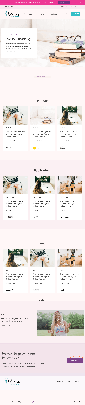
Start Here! (62, 2)
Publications (10, 246)
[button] (60, 357)
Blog (66, 13)
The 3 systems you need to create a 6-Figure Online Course (16, 166)
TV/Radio (9, 159)
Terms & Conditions (73, 381)
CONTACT (76, 14)
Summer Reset (31, 13)
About (23, 13)
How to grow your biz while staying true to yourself (14, 354)
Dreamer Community (54, 13)
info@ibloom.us (76, 6)
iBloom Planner (42, 13)
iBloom (15, 402)
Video (3, 349)
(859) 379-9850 (64, 7)
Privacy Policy (60, 381)
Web (7, 312)
